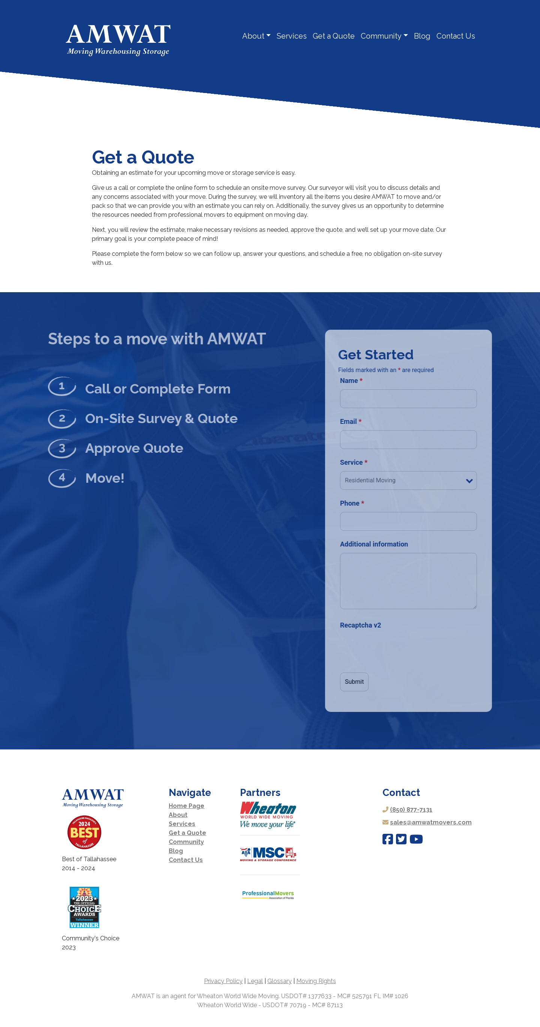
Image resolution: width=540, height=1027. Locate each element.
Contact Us (455, 36)
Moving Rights (316, 981)
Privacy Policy (223, 981)
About (253, 36)
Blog (422, 36)
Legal (255, 981)
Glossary (279, 981)
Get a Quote (334, 36)
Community (381, 36)
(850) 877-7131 (411, 809)
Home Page (186, 805)
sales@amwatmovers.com (431, 822)
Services (292, 36)
